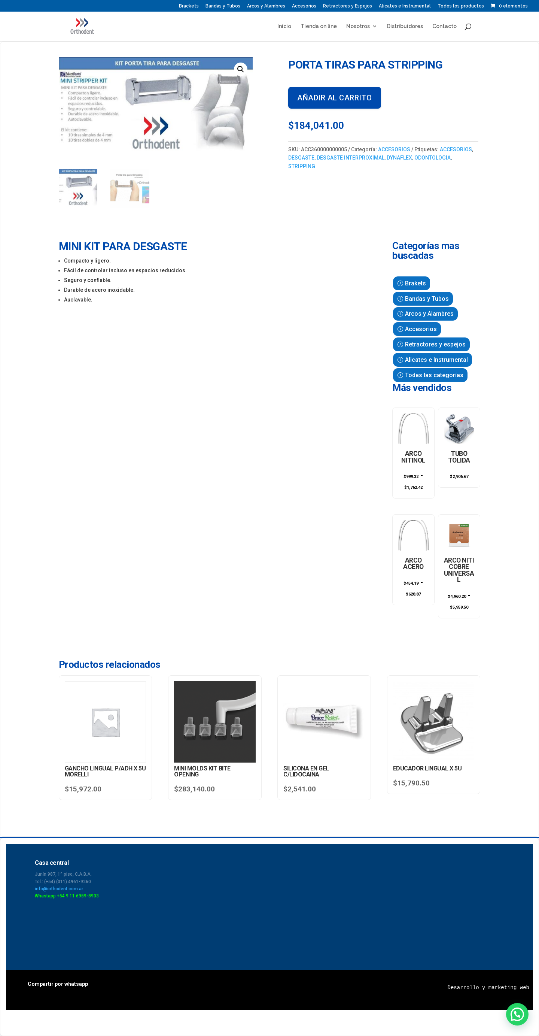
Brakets (415, 283)
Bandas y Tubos (222, 6)
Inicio (284, 26)
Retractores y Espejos (347, 6)
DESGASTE (301, 158)
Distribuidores (405, 26)
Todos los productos (461, 6)
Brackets (189, 6)
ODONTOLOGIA (432, 158)
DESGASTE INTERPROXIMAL (350, 158)
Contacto (444, 26)
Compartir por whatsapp (58, 984)
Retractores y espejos (435, 344)
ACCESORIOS (394, 149)
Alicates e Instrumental (405, 6)
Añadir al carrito (334, 97)
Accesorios (304, 6)
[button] (240, 69)
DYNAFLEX (399, 158)
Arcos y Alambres (266, 6)
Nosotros (358, 26)
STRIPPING (301, 166)
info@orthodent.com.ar (59, 888)
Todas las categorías (434, 375)
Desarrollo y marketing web (488, 988)
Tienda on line (319, 26)
